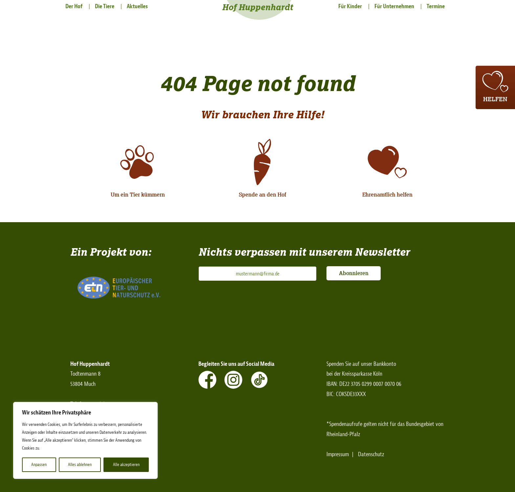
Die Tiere (104, 6)
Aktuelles (137, 6)
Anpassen (39, 464)
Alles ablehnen (80, 464)
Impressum (337, 454)
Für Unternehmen (394, 6)
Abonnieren (354, 273)
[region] (85, 440)
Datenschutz (371, 454)
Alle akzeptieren (126, 464)
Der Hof (73, 6)
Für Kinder (350, 6)
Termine (436, 6)
